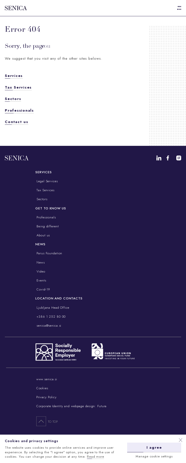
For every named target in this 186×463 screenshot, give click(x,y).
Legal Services (46, 181)
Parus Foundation (48, 253)
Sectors (13, 98)
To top (47, 421)
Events (40, 280)
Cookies (42, 388)
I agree (154, 447)
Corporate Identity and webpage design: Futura (71, 406)
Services (14, 75)
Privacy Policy (46, 397)
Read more (95, 456)
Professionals (19, 110)
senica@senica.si (48, 325)
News (40, 262)
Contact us (16, 121)
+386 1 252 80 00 (50, 316)
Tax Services (18, 87)
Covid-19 (42, 289)
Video (40, 271)
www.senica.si (46, 379)
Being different (47, 226)
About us (42, 235)
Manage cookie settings (154, 456)
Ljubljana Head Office (52, 307)
